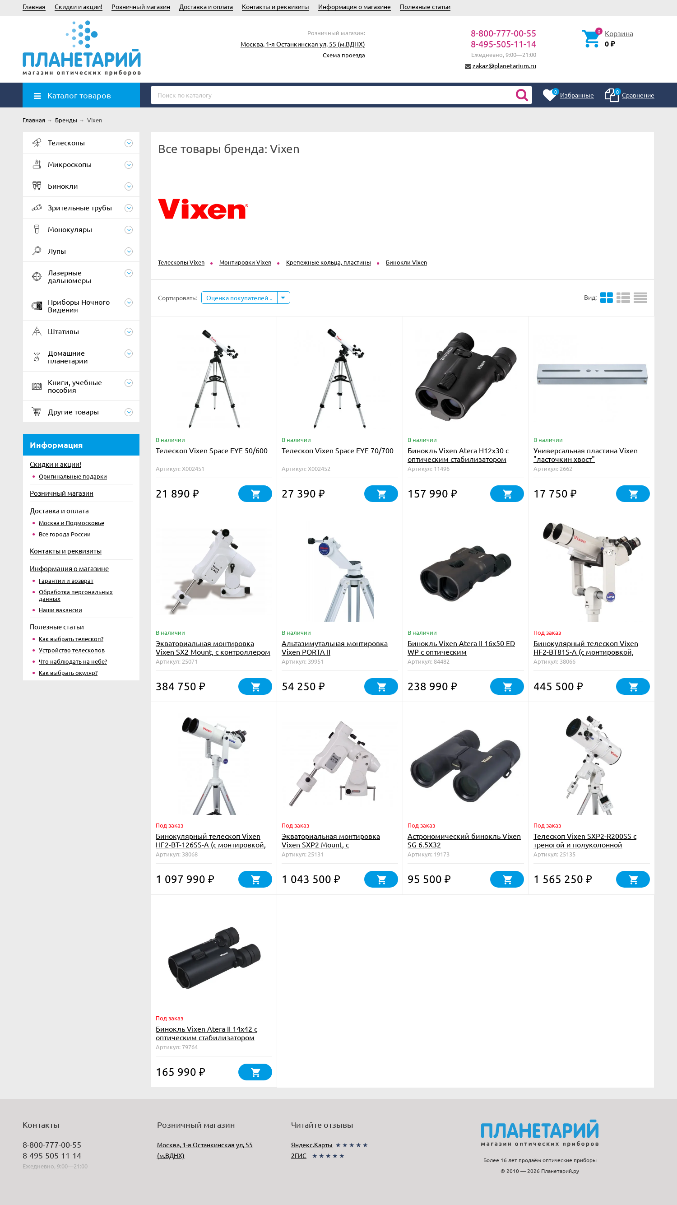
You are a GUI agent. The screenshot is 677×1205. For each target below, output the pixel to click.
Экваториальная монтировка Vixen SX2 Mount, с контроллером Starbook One (213, 651)
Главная (34, 6)
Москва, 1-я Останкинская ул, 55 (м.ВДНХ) (303, 44)
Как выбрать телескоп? (71, 638)
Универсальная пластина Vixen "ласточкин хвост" (585, 454)
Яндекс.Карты (312, 1144)
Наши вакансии (60, 610)
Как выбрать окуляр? (68, 672)
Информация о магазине (354, 6)
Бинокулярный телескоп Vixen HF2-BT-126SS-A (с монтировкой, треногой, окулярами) (211, 844)
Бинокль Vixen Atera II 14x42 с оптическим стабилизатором (206, 1033)
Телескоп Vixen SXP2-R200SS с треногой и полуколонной (584, 840)
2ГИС (298, 1155)
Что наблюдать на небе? (73, 661)
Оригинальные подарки (73, 476)
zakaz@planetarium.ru (504, 65)
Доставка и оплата (206, 6)
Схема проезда (344, 55)
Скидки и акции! (78, 6)
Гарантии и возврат (66, 580)
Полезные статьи (425, 6)
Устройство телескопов (72, 650)
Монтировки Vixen (245, 262)
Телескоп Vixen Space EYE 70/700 (338, 450)
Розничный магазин (140, 6)
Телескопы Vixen (181, 262)
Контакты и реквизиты (275, 6)
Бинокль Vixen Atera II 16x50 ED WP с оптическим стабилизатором (461, 651)
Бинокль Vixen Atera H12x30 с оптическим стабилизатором (458, 454)
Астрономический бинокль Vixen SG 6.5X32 (464, 840)
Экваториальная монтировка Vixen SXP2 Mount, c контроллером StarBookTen (331, 844)
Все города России (65, 534)
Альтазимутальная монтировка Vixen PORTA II (335, 647)
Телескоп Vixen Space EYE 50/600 (212, 450)
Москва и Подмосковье (71, 522)
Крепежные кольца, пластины (328, 262)
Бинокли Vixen (406, 262)
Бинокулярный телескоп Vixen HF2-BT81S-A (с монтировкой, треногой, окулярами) (585, 651)
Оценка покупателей (239, 297)
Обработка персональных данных (76, 595)
